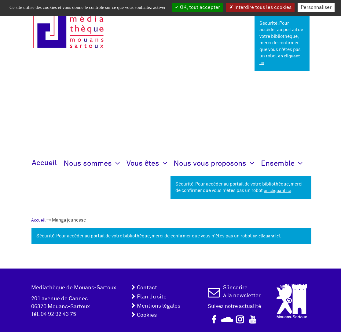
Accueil (44, 162)
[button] (95, 163)
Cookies (147, 315)
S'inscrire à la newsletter (242, 291)
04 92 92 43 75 (58, 314)
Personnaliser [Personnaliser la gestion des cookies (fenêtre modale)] (316, 7)
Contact (147, 287)
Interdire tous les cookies (260, 7)
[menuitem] (38, 220)
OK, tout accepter (197, 7)
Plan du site (152, 296)
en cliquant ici (277, 190)
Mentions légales (158, 305)
